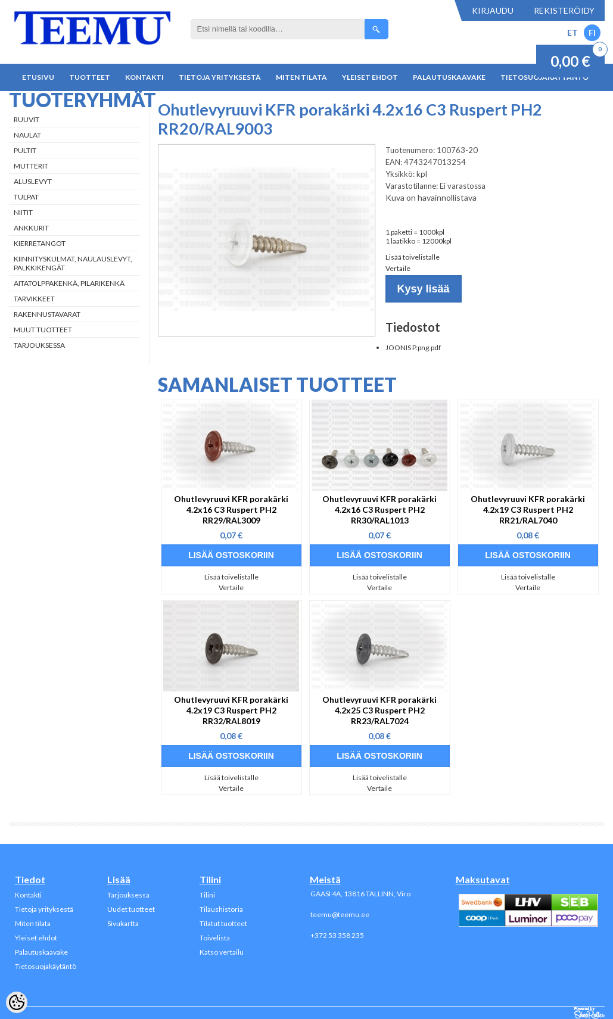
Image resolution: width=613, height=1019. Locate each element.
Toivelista (215, 937)
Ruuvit (26, 119)
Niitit (23, 212)
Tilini (207, 894)
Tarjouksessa (39, 345)
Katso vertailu (222, 952)
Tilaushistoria (221, 909)
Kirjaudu (493, 10)
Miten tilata (301, 77)
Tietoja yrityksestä (220, 77)
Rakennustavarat (47, 314)
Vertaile (397, 268)
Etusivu (38, 77)
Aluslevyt (33, 181)
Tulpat (26, 196)
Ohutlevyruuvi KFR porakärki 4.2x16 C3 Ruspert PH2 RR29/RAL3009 (231, 509)
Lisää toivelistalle (412, 257)
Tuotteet (89, 77)
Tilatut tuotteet (223, 923)
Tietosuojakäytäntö (45, 966)
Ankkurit (31, 227)
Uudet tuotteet (131, 909)
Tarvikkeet (34, 298)
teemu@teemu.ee (339, 914)
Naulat (27, 134)
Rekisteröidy (564, 10)
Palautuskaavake (449, 77)
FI (592, 32)
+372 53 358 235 (337, 935)
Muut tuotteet (43, 329)
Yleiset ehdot (370, 77)
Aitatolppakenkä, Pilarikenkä (69, 283)
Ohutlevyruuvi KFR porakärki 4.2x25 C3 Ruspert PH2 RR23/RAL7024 (379, 710)
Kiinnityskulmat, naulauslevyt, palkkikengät (73, 263)
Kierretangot (40, 243)
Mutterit (31, 165)
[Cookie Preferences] (16, 1002)
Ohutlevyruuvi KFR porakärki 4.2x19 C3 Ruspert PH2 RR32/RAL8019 (231, 710)
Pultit (25, 150)
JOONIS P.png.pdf (413, 347)
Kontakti (144, 77)
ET (572, 32)
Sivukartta (123, 923)
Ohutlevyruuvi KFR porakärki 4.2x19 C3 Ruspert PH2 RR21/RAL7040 (528, 509)
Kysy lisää (423, 289)
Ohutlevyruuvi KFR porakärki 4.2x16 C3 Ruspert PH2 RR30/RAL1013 (379, 509)
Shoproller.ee (589, 1013)
